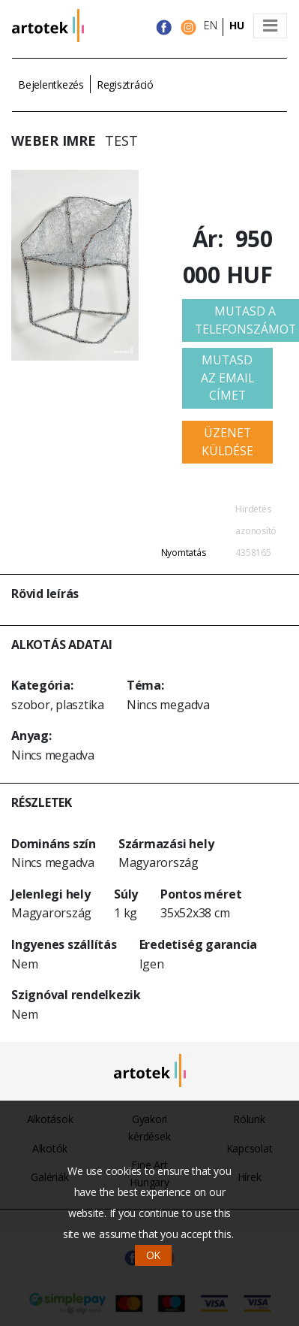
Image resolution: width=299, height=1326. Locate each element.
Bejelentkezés (51, 84)
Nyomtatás (183, 552)
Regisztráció (125, 84)
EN (210, 25)
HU (236, 25)
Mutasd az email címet (227, 377)
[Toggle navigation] (270, 26)
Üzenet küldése (227, 441)
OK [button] (153, 1255)
